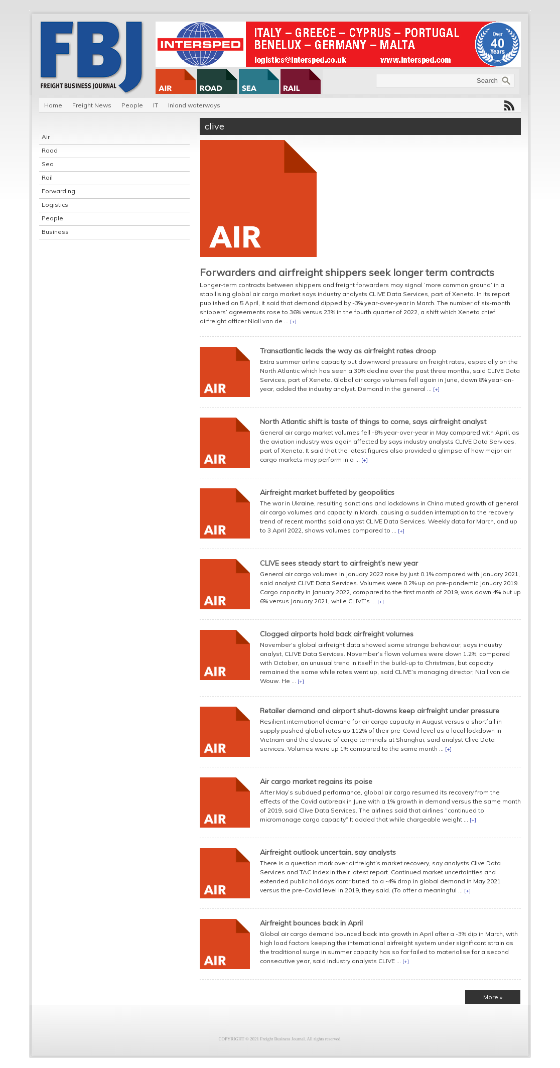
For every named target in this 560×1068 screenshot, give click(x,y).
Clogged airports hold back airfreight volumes (336, 633)
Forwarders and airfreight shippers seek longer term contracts (347, 272)
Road (50, 150)
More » (492, 997)
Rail (47, 177)
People (132, 105)
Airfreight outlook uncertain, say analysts (328, 852)
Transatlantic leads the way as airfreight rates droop (348, 350)
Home (53, 105)
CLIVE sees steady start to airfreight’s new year (339, 563)
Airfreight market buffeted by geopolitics (327, 492)
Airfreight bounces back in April (311, 922)
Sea (48, 164)
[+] (293, 321)
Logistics (55, 204)
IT (155, 105)
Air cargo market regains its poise (316, 781)
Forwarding (58, 191)
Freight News (91, 105)
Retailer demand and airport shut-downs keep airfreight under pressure (379, 710)
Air (46, 137)
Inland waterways (194, 105)
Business (55, 231)
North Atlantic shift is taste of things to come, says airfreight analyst (373, 421)
